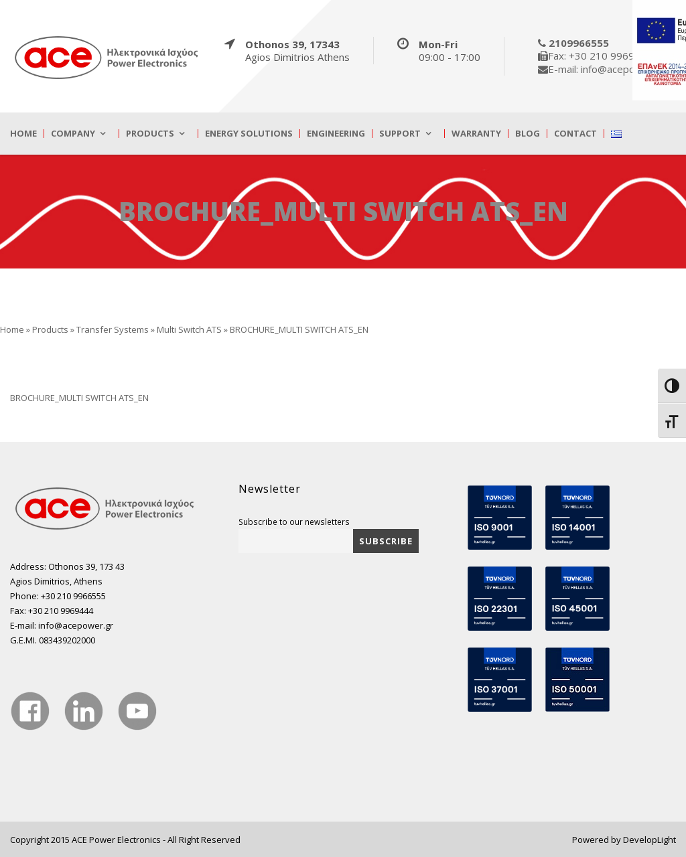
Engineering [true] (336, 133)
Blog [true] (527, 133)
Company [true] (73, 133)
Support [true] (400, 133)
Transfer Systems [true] (112, 329)
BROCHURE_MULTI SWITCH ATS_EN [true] (79, 398)
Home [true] (23, 133)
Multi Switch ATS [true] (189, 329)
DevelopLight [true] (649, 840)
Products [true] (150, 133)
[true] (107, 57)
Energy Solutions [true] (249, 133)
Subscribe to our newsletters (294, 521)
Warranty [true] (476, 133)
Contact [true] (575, 133)
